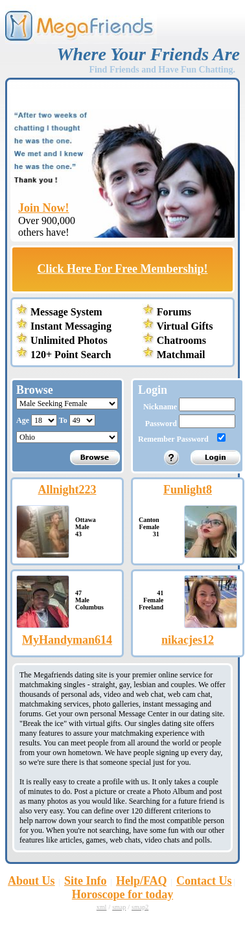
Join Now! (43, 207)
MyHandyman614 (67, 639)
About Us (31, 880)
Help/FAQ (141, 880)
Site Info (85, 880)
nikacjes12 (187, 639)
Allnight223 (67, 489)
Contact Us (204, 880)
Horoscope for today (122, 894)
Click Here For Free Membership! (123, 268)
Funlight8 (187, 489)
